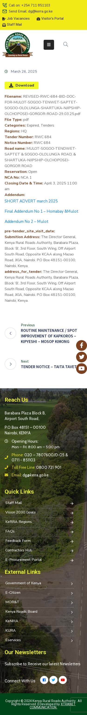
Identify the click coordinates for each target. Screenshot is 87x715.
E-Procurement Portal (39, 560)
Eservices (39, 640)
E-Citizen (39, 593)
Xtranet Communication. (53, 705)
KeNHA (39, 622)
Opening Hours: (25, 441)
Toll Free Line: (36, 467)
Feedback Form (39, 541)
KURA (39, 631)
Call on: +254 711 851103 (29, 5)
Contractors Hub (39, 551)
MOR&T (39, 603)
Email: (30, 475)
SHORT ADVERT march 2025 (31, 201)
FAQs (39, 532)
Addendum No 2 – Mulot (26, 221)
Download (21, 85)
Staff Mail (39, 503)
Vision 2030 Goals (39, 513)
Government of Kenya (39, 584)
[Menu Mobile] (49, 45)
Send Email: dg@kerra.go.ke (31, 11)
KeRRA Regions (39, 522)
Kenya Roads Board (39, 612)
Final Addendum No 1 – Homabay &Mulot (41, 211)
